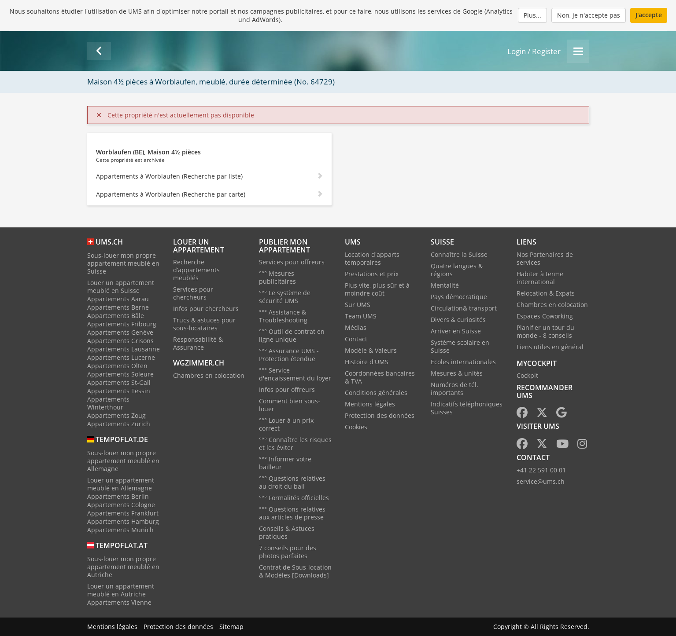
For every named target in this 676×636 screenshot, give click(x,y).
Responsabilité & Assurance (198, 343)
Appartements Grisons (120, 340)
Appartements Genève (120, 332)
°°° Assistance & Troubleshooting (283, 316)
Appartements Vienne (119, 602)
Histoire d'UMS (366, 362)
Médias (355, 327)
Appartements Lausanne (123, 349)
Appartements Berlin (118, 496)
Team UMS (361, 316)
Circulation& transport (464, 308)
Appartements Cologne (121, 505)
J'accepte (648, 15)
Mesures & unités (457, 373)
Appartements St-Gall (119, 382)
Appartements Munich (120, 530)
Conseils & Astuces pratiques (286, 532)
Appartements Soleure (120, 374)
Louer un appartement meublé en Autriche (120, 590)
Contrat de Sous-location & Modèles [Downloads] (295, 571)
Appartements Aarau (118, 299)
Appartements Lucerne (121, 357)
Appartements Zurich (118, 424)
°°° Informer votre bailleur (285, 463)
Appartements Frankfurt (123, 513)
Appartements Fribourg (121, 324)
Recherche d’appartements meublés (196, 270)
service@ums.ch (541, 481)
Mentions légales (370, 404)
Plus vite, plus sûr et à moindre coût (377, 289)
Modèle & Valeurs (371, 350)
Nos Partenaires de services (545, 258)
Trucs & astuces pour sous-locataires (204, 324)
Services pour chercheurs (193, 293)
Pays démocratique (459, 296)
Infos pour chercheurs (206, 308)
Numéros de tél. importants (454, 388)
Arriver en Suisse (456, 331)
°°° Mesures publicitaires (277, 277)
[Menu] (578, 51)
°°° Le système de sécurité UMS (284, 297)
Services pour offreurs (292, 262)
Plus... (532, 15)
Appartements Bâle (115, 315)
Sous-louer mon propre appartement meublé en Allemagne (123, 461)
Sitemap (231, 626)
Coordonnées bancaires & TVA (380, 377)
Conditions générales (376, 392)
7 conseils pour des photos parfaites (287, 552)
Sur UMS (357, 304)
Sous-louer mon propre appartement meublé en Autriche (123, 567)
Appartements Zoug (116, 415)
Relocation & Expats (546, 293)
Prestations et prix (372, 274)
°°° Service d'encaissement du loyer (295, 374)
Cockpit (527, 375)
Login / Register (534, 51)
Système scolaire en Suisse (460, 346)
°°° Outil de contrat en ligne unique (292, 335)
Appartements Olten (117, 366)
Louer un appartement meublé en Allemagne (120, 484)
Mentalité (445, 285)
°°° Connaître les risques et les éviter (295, 443)
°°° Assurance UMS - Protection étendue (289, 355)
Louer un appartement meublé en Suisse (120, 286)
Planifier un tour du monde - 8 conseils (545, 331)
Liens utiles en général (550, 347)
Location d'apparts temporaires (372, 258)
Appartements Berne (118, 307)
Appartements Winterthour (108, 403)
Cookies (356, 427)
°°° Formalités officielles (294, 497)
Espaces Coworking (545, 316)
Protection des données (379, 415)
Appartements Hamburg (123, 521)
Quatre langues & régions (457, 270)
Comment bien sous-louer (289, 405)
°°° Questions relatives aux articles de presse (292, 513)
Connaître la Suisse (459, 254)
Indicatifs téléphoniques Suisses (466, 408)
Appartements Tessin (118, 391)
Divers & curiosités (458, 319)
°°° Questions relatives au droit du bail (292, 482)
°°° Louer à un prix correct (286, 424)
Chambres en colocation (208, 375)
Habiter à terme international (540, 278)
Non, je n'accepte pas (588, 15)
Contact (356, 339)
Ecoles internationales (463, 362)
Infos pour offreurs (287, 389)
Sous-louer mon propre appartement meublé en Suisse (123, 263)
